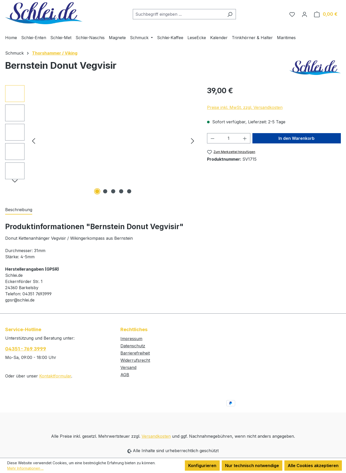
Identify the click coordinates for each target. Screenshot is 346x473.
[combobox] (178, 14)
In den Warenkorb (296, 138)
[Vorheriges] (33, 140)
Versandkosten (156, 436)
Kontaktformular (55, 376)
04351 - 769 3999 (25, 348)
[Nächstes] (192, 140)
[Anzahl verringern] (212, 138)
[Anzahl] (228, 138)
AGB (124, 374)
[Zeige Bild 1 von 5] (97, 191)
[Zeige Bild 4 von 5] (121, 191)
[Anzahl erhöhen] (245, 138)
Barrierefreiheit (135, 353)
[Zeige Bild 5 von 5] (129, 191)
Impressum (131, 338)
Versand (128, 367)
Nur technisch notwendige (252, 465)
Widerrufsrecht (135, 360)
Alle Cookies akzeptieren (313, 465)
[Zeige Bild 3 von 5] (113, 191)
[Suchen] (230, 14)
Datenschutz (132, 345)
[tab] (18, 209)
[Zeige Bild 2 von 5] (105, 191)
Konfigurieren (202, 465)
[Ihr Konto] (304, 14)
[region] (101, 140)
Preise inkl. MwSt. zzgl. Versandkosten (245, 107)
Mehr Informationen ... (25, 468)
